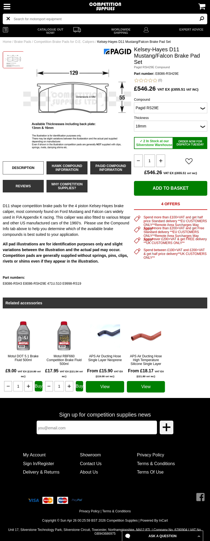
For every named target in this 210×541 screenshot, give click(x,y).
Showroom (90, 455)
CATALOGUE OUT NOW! (50, 31)
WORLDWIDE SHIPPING (120, 31)
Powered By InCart (154, 520)
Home (7, 42)
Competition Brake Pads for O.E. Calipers (64, 42)
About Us (89, 472)
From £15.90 (105, 373)
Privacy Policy (150, 455)
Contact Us (90, 463)
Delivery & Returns (41, 472)
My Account (34, 455)
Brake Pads (22, 42)
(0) (148, 80)
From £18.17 (146, 373)
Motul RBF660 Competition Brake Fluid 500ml (63, 360)
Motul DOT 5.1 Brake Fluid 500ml (23, 358)
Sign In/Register (38, 463)
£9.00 (23, 373)
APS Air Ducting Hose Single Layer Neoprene (105, 358)
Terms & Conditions (156, 463)
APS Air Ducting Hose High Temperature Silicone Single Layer (146, 360)
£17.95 (64, 373)
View (105, 386)
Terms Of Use (150, 472)
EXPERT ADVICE (191, 29)
